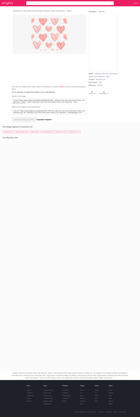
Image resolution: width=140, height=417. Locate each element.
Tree (96, 401)
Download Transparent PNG (24, 119)
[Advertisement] (35, 68)
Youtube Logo (47, 395)
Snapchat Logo (47, 401)
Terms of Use (122, 412)
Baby (81, 395)
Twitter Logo (47, 393)
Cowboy (82, 401)
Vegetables (30, 395)
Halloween (65, 393)
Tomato (29, 398)
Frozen (82, 390)
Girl (81, 393)
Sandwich (30, 393)
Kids (81, 404)
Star (96, 398)
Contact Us (109, 412)
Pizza (28, 390)
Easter (64, 401)
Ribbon (110, 401)
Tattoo (110, 404)
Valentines (65, 398)
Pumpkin (29, 401)
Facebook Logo (48, 398)
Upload (135, 3)
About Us (101, 412)
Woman (82, 398)
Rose (110, 395)
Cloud (96, 390)
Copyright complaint (44, 119)
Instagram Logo (48, 390)
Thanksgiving (66, 395)
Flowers (110, 393)
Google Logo (47, 404)
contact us (62, 87)
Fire (96, 393)
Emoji (110, 390)
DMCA (115, 412)
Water (110, 398)
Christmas (65, 390)
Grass (96, 395)
